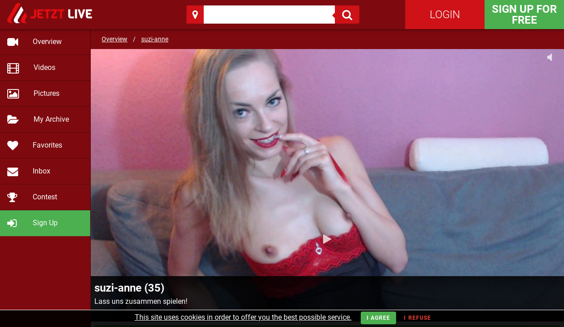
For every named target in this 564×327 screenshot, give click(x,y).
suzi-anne (154, 39)
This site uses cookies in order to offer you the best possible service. (243, 317)
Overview (115, 39)
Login (445, 14)
